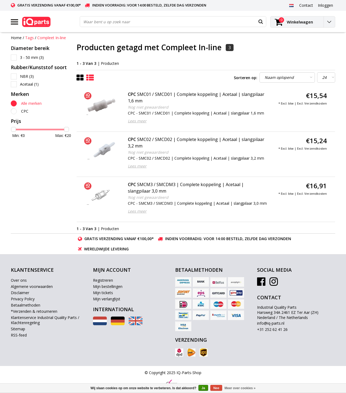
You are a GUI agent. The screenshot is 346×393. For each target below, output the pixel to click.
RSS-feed (19, 335)
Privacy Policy (23, 298)
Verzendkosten (315, 103)
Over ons (19, 280)
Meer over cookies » (240, 388)
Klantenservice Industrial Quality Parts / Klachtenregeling (45, 320)
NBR (27, 76)
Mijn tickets (103, 292)
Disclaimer (20, 292)
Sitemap (18, 328)
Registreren (103, 280)
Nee (216, 388)
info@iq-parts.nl (270, 323)
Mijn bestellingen (107, 286)
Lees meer (137, 120)
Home (16, 37)
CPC (24, 111)
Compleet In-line (51, 37)
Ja (203, 388)
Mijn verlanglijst (106, 298)
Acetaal (29, 84)
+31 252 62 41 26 (272, 329)
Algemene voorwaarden (32, 286)
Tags (29, 37)
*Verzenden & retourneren (34, 311)
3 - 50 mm (32, 57)
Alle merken (31, 103)
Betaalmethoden (25, 305)
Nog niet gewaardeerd (148, 107)
